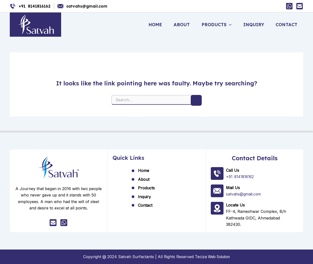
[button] (231, 25)
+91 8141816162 (35, 6)
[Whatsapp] (289, 6)
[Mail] (299, 6)
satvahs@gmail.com (86, 6)
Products (219, 25)
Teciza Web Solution (212, 256)
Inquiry (255, 24)
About (185, 24)
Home (159, 24)
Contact (287, 24)
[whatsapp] (64, 223)
